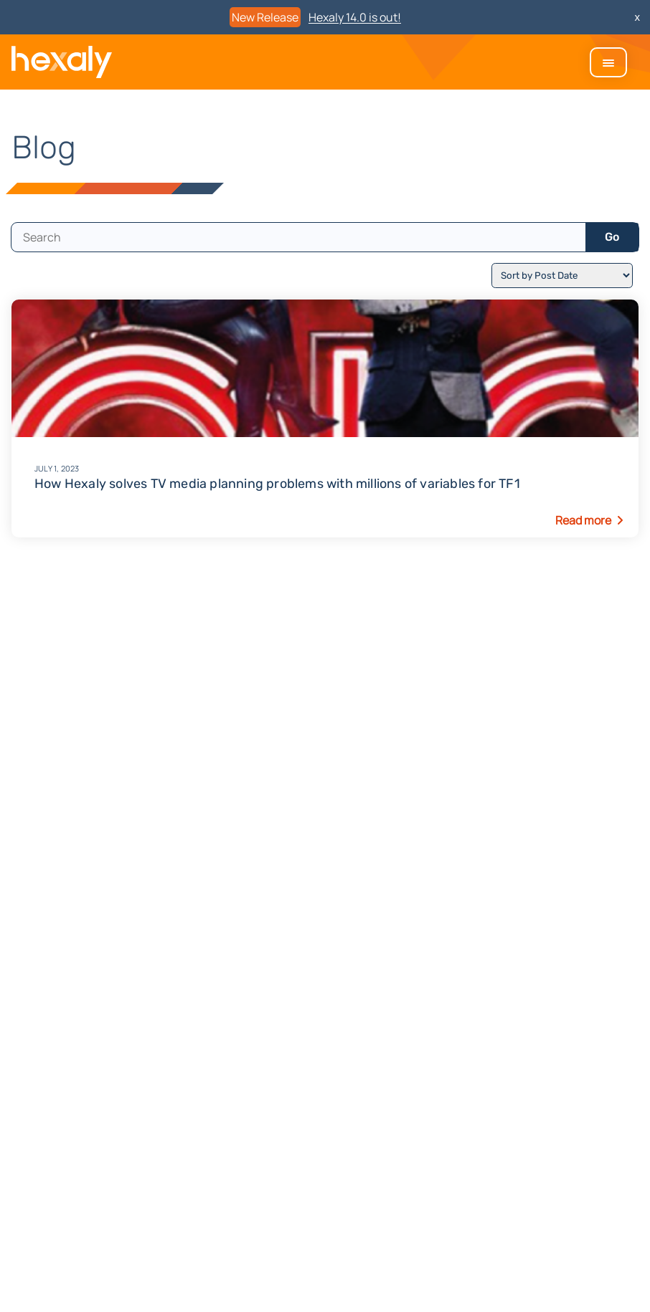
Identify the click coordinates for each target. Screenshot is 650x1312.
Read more (583, 520)
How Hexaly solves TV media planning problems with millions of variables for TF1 (325, 475)
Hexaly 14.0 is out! (354, 17)
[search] (298, 237)
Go (612, 237)
